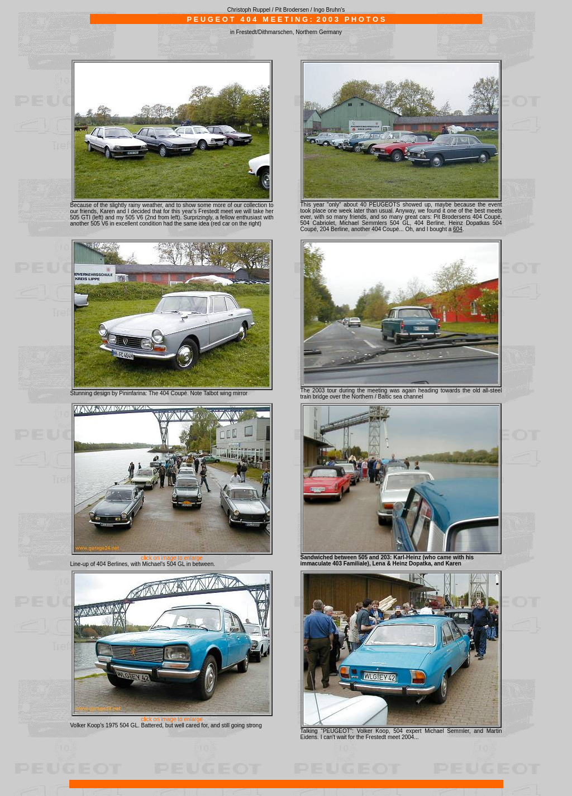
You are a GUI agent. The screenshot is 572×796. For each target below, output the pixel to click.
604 (458, 229)
